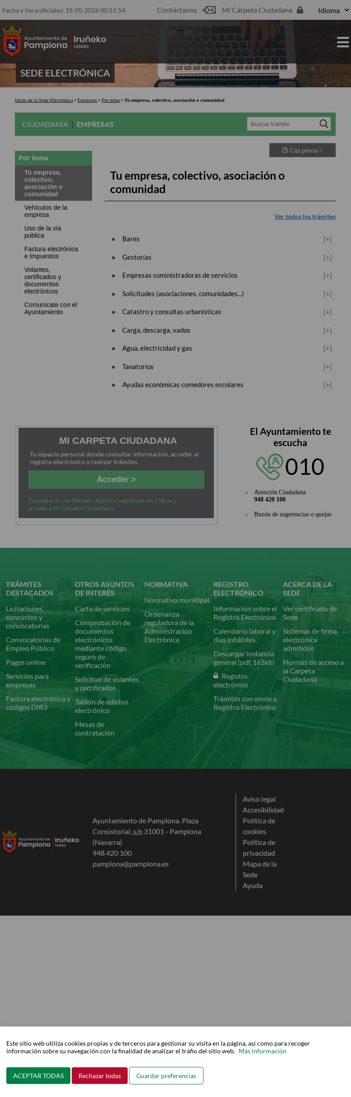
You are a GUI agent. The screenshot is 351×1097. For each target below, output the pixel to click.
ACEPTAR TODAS (38, 1075)
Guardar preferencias (166, 1075)
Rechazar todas (100, 1075)
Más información (262, 1051)
